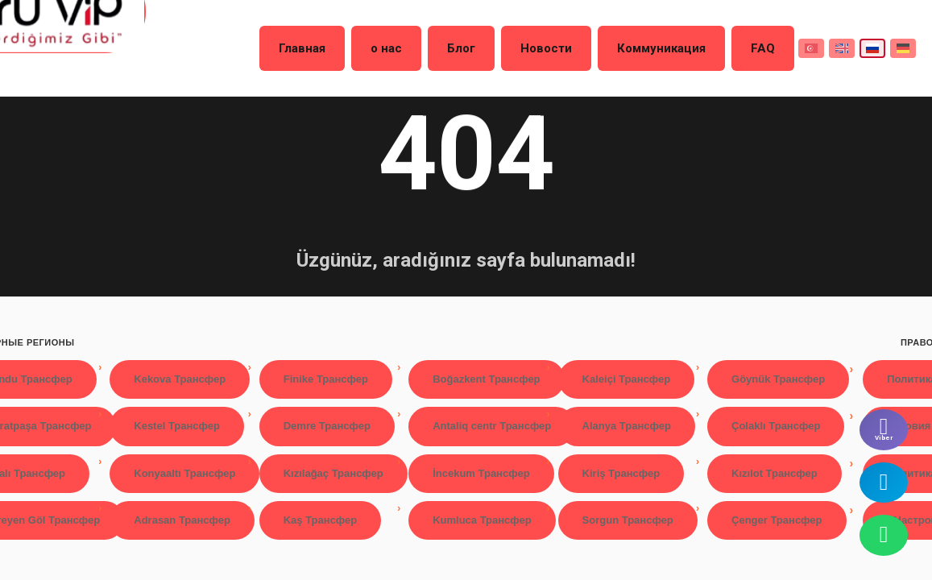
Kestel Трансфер (177, 426)
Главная (364, 47)
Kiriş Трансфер (621, 473)
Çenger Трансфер (776, 520)
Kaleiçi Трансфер (626, 379)
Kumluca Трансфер (482, 520)
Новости (563, 47)
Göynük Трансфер (778, 379)
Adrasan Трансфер (182, 520)
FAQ (745, 47)
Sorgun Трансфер (627, 520)
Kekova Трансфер (180, 379)
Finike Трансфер (326, 379)
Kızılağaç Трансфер (333, 473)
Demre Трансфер (327, 426)
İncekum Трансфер (481, 473)
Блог (493, 47)
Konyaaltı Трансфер (184, 473)
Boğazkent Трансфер (486, 379)
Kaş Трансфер (321, 520)
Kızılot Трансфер (774, 473)
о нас (432, 47)
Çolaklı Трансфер (775, 426)
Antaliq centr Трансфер (492, 426)
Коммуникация (661, 47)
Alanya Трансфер (626, 426)
